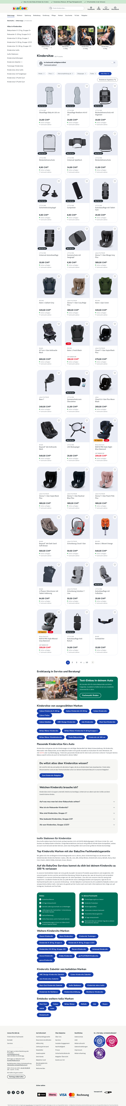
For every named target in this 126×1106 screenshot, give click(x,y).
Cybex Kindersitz (100, 711)
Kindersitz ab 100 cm (97, 737)
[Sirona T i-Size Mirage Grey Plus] (105, 248)
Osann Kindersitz (46, 936)
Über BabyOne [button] (60, 1033)
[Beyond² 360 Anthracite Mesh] (49, 440)
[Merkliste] (106, 8)
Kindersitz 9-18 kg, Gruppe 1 (50, 943)
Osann (105, 1004)
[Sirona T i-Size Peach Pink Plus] (105, 489)
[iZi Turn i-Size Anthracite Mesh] (49, 344)
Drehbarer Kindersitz (94, 992)
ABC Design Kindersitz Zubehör (51, 974)
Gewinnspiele (40, 1053)
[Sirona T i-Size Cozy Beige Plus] (77, 296)
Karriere (58, 1040)
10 (87, 662)
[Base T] (49, 392)
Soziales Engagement (62, 1043)
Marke (41, 74)
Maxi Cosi (43, 1004)
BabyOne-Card (41, 1060)
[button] (90, 8)
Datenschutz (79, 1037)
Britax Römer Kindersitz (48, 731)
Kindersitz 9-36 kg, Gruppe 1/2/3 (81, 943)
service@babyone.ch (13, 1054)
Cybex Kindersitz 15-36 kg (76, 711)
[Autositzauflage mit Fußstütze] (105, 584)
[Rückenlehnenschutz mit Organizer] (105, 105)
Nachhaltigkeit (60, 1047)
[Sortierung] (107, 80)
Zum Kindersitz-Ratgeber (51, 775)
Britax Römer (70, 1004)
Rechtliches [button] (78, 1033)
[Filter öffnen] (105, 73)
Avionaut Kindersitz (100, 949)
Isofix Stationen (75, 985)
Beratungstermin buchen (41, 1064)
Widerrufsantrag (80, 1053)
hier (23, 1056)
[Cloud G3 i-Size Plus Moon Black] (105, 392)
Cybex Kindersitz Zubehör (81, 974)
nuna (52, 1008)
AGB (76, 1040)
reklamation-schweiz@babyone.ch (17, 1065)
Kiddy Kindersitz (65, 956)
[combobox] (68, 8)
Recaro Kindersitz (79, 949)
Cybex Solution (45, 722)
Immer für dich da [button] (13, 1033)
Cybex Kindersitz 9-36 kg (49, 711)
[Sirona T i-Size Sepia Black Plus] (49, 489)
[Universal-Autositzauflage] (49, 248)
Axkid (41, 1008)
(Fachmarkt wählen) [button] (50, 65)
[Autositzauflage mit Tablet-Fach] (105, 200)
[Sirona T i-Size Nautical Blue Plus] (77, 489)
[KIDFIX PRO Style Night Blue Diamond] (105, 440)
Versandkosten (29, 1105)
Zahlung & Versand (42, 1047)
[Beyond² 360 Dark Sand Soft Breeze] (49, 536)
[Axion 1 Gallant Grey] (49, 296)
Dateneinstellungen (81, 1047)
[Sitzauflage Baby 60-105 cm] (49, 105)
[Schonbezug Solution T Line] (77, 584)
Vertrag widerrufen (16, 1077)
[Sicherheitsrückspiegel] (49, 200)
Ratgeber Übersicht (61, 1057)
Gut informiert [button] (41, 1033)
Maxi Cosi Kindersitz (107, 722)
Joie (94, 1004)
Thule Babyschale (75, 737)
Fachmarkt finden (90, 695)
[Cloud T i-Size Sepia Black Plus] (105, 344)
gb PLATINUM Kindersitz (88, 956)
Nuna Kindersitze (66, 936)
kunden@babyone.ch (13, 1060)
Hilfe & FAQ (39, 1043)
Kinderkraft (44, 1015)
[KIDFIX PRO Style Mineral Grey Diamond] (49, 632)
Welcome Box (40, 1068)
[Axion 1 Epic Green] (105, 296)
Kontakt (9, 1040)
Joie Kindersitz (87, 722)
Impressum (78, 1050)
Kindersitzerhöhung (72, 992)
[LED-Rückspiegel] (77, 440)
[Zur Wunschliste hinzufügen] (59, 86)
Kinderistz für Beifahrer (48, 992)
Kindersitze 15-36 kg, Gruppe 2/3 (52, 949)
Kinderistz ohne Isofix (95, 985)
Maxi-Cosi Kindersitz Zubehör (50, 985)
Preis (51, 74)
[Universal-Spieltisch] (77, 153)
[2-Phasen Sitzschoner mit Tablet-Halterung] (49, 584)
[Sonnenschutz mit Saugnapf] (77, 248)
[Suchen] (50, 8)
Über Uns (58, 1037)
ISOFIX (41, 753)
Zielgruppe (81, 74)
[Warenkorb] (115, 8)
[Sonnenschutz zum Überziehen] (77, 392)
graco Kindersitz (45, 960)
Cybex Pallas (44, 715)
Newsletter (39, 1050)
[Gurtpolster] (77, 200)
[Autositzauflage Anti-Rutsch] (77, 632)
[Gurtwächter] (105, 632)
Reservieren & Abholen (43, 1040)
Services (10, 1043)
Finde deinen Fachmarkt (15, 1037)
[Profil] (98, 8)
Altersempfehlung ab (65, 74)
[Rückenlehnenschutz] (49, 153)
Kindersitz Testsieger (87, 936)
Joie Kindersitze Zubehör (49, 979)
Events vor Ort (60, 1060)
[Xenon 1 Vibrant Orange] (105, 536)
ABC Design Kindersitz (66, 722)
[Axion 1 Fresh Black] (77, 344)
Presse (57, 1050)
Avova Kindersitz (46, 956)
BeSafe (84, 1004)
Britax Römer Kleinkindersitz (50, 737)
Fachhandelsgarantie (43, 1037)
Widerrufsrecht (80, 1043)
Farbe (93, 74)
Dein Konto (40, 1057)
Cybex (55, 1004)
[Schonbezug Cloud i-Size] (77, 536)
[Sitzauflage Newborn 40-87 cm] (77, 105)
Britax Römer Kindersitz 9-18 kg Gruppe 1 (81, 731)
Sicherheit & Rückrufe (62, 1053)
